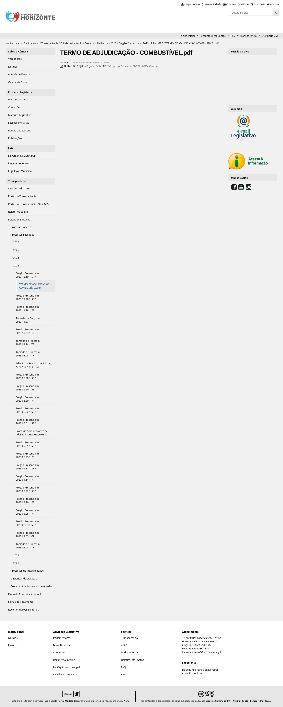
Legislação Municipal (65, 674)
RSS (233, 36)
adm (66, 62)
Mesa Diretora (61, 645)
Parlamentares (61, 638)
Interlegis (97, 700)
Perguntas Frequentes (212, 36)
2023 (113, 43)
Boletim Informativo (132, 660)
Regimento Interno (64, 660)
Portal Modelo (65, 700)
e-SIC (124, 645)
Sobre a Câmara (18, 51)
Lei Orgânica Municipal (66, 667)
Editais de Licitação (71, 43)
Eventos (12, 645)
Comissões (59, 652)
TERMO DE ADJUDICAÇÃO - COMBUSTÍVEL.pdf (89, 66)
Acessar (274, 4)
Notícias (13, 638)
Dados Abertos (129, 652)
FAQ (123, 667)
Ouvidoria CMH (271, 36)
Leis (10, 148)
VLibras (245, 4)
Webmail (236, 109)
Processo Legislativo (20, 92)
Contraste (259, 4)
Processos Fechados (96, 43)
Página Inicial (187, 36)
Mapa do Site (192, 4)
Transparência (248, 36)
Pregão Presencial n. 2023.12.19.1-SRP (141, 43)
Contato (231, 4)
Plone (126, 700)
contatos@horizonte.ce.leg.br (206, 652)
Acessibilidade (213, 4)
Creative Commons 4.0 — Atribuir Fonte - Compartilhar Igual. (238, 700)
